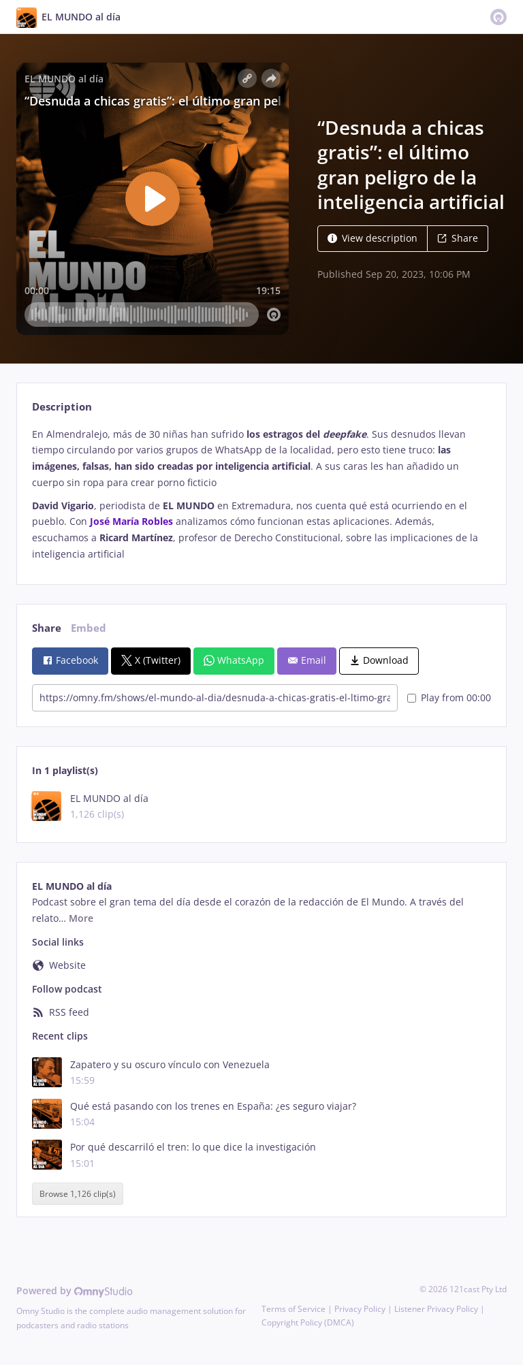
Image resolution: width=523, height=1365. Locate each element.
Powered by (74, 1290)
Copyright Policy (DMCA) (308, 1322)
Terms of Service (294, 1309)
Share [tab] (46, 628)
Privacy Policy (359, 1309)
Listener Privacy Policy (436, 1309)
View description (372, 237)
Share (457, 237)
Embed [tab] (88, 628)
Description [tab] (62, 407)
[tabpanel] (261, 494)
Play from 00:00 (449, 697)
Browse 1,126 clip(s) (77, 1194)
